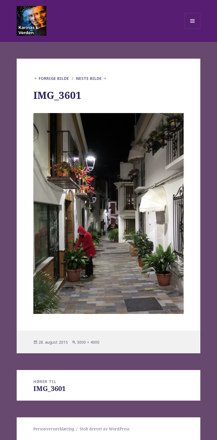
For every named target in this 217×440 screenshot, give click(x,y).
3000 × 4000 (88, 342)
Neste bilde (89, 78)
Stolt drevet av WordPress (104, 429)
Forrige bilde (54, 78)
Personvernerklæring (53, 429)
